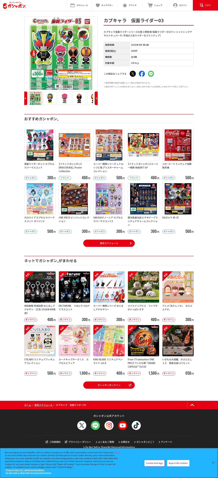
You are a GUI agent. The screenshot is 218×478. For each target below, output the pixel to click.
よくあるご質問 (106, 441)
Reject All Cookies (178, 463)
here (117, 452)
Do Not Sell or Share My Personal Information (110, 447)
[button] (25, 98)
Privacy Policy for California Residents (25, 470)
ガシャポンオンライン (114, 385)
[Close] (213, 462)
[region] (109, 463)
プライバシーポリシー (78, 441)
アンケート (166, 441)
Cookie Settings (154, 463)
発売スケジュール (109, 243)
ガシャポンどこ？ (145, 441)
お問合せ (125, 441)
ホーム (27, 405)
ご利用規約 (53, 441)
